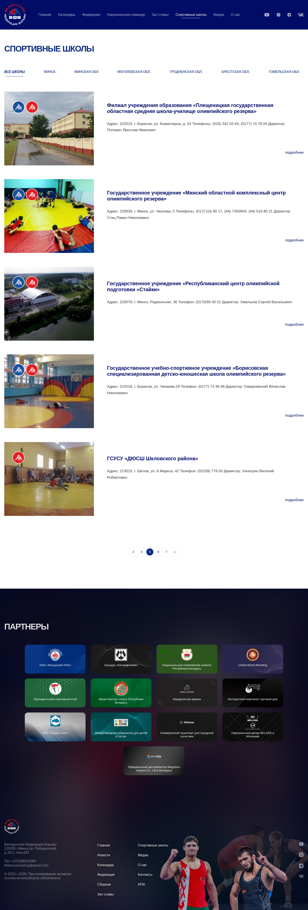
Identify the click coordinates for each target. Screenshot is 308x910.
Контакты (145, 874)
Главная (44, 14)
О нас (235, 14)
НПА (141, 884)
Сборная (104, 884)
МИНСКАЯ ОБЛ (86, 72)
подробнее (294, 152)
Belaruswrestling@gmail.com (26, 865)
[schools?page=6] (174, 551)
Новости (103, 855)
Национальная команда (126, 14)
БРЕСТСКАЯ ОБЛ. (236, 72)
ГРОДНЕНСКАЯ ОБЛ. (186, 72)
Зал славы (160, 14)
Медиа (218, 14)
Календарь (67, 14)
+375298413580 (23, 861)
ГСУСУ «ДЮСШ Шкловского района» (152, 458)
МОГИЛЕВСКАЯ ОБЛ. (134, 72)
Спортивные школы (153, 845)
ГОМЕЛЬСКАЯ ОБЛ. (284, 72)
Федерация (91, 14)
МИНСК (49, 72)
